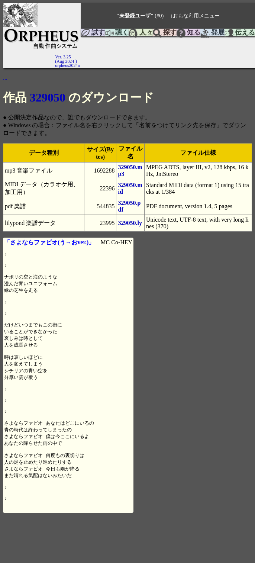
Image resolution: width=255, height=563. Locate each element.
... (5, 78)
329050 (47, 97)
